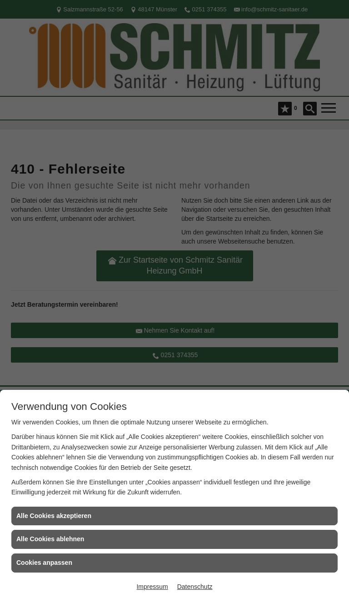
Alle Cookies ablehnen (50, 539)
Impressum (152, 586)
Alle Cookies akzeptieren (53, 515)
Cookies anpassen (44, 562)
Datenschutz (195, 586)
